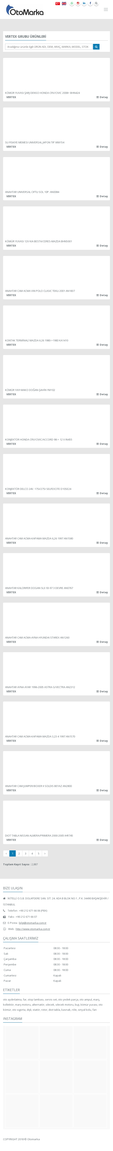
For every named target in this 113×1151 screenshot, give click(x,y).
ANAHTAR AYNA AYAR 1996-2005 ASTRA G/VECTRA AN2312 (40, 687)
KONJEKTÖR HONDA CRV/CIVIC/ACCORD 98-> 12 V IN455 (38, 439)
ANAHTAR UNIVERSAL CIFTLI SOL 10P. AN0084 (32, 192)
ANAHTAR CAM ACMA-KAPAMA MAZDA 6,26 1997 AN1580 (39, 538)
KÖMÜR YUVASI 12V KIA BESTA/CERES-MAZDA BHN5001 (38, 241)
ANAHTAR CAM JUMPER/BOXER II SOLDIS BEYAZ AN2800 (38, 786)
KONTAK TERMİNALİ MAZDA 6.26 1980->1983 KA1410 (36, 340)
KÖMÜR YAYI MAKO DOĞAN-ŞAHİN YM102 (30, 390)
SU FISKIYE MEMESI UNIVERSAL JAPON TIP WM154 (34, 142)
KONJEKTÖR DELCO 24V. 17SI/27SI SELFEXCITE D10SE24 (38, 489)
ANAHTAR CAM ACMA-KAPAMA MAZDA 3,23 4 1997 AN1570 (40, 736)
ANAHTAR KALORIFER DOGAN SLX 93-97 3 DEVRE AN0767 (39, 588)
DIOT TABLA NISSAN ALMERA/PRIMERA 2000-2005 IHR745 (39, 835)
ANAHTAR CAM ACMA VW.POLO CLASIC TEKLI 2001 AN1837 (40, 291)
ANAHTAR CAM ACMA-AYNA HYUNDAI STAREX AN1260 (37, 637)
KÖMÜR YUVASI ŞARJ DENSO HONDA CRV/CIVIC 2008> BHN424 (42, 93)
